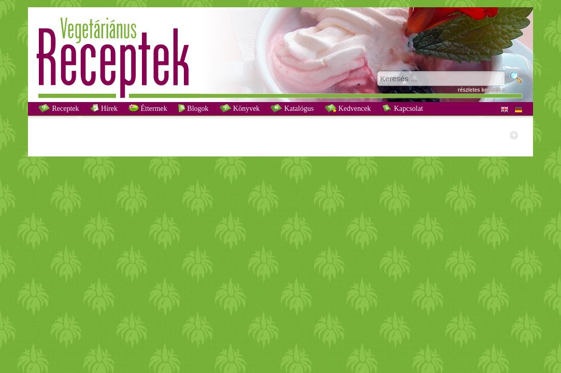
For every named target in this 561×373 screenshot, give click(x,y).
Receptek (58, 108)
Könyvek (240, 108)
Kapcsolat (402, 108)
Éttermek (147, 108)
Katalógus (291, 108)
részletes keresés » (481, 90)
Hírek (104, 108)
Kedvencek (348, 108)
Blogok (193, 108)
